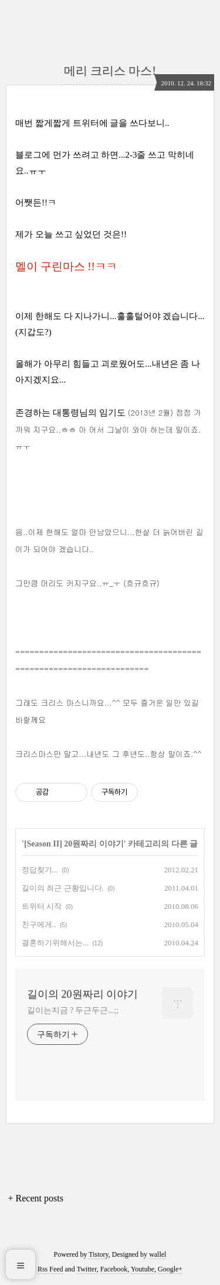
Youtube (142, 1269)
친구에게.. (39, 924)
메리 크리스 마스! (110, 70)
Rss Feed (50, 1269)
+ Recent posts (35, 1198)
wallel (157, 1254)
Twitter (87, 1269)
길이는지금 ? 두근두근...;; (73, 1010)
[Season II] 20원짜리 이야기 (74, 843)
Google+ (170, 1269)
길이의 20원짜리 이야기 (82, 994)
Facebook (114, 1269)
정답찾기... (40, 869)
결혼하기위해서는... (55, 942)
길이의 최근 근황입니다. (63, 888)
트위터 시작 (42, 906)
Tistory (98, 1254)
